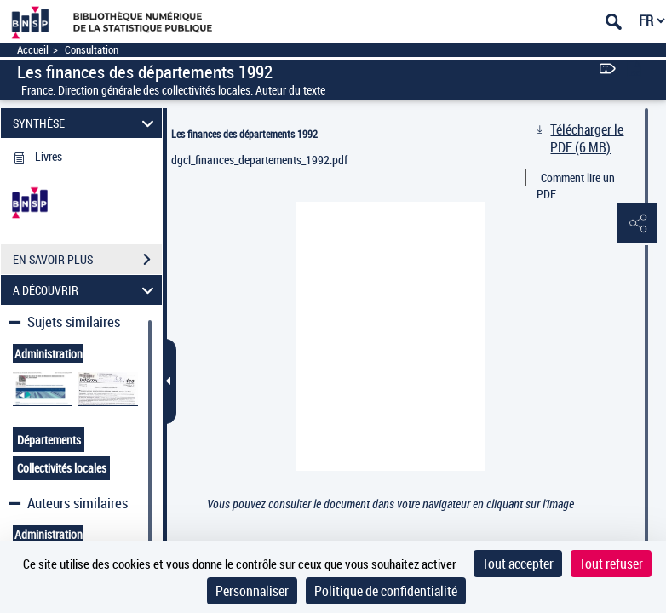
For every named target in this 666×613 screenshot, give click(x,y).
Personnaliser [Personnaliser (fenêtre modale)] (252, 590)
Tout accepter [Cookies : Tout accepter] (518, 563)
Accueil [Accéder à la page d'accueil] (33, 50)
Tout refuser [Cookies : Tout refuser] (611, 563)
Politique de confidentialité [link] (385, 590)
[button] (636, 224)
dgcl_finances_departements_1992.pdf (259, 160)
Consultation (91, 50)
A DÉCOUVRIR (85, 290)
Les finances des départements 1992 (244, 133)
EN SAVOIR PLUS (87, 260)
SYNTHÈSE (85, 123)
